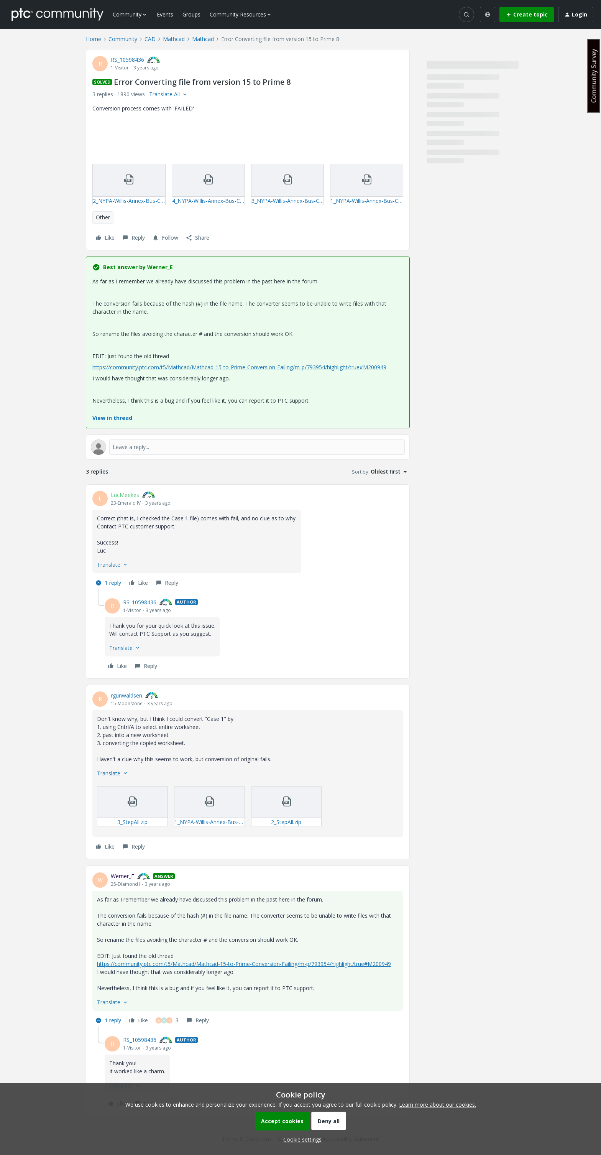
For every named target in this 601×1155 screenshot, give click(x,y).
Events (165, 14)
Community (122, 39)
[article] (247, 540)
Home (93, 39)
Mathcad (174, 39)
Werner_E (122, 876)
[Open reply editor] (247, 447)
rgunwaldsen (126, 695)
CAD (150, 39)
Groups (191, 14)
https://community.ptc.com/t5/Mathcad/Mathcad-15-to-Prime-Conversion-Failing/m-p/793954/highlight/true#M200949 (239, 367)
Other (103, 217)
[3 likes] (167, 1020)
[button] (526, 14)
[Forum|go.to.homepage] (57, 14)
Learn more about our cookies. (437, 1104)
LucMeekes (125, 495)
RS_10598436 (127, 59)
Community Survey (594, 76)
